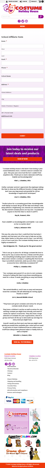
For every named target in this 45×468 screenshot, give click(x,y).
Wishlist (33, 1)
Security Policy (11, 386)
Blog (8, 375)
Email (4, 59)
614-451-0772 (33, 360)
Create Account (11, 1)
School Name (6, 76)
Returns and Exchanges (14, 392)
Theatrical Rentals (13, 369)
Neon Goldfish (28, 466)
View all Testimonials (22, 342)
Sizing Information (13, 383)
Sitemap (10, 371)
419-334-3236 (8, 360)
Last (2, 56)
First (2, 49)
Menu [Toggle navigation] (22, 26)
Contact (9, 373)
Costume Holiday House (12, 354)
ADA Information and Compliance (17, 390)
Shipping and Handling (14, 381)
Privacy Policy (11, 388)
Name (4, 41)
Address (4, 84)
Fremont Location (9, 356)
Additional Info (6, 116)
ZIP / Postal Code (7, 112)
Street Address (6, 92)
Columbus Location (35, 356)
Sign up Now (22, 159)
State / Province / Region (10, 106)
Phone (4, 68)
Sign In (23, 1)
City (2, 99)
